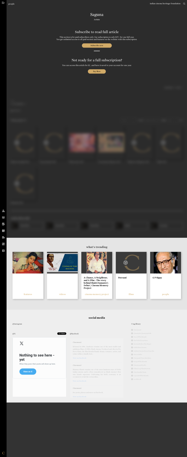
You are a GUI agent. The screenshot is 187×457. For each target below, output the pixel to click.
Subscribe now (96, 45)
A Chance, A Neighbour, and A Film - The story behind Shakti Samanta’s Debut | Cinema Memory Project (96, 282)
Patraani (122, 277)
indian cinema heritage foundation (165, 3)
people (11, 4)
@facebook (74, 334)
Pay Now (97, 71)
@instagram (17, 324)
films (131, 294)
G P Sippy (157, 277)
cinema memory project (97, 294)
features (28, 294)
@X (14, 334)
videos (62, 294)
